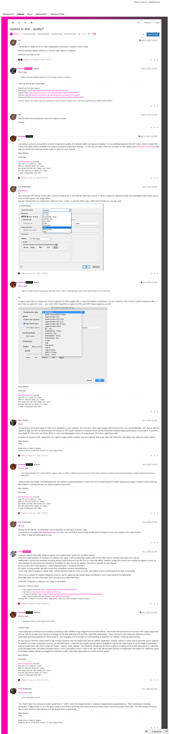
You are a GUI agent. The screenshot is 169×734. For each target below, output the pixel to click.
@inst (36, 68)
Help (29, 14)
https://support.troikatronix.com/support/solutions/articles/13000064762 (54, 93)
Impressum (154, 2)
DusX (20, 551)
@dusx (21, 616)
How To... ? (18, 34)
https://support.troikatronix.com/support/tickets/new (50, 90)
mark (20, 420)
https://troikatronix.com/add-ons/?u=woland (65, 95)
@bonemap (26, 187)
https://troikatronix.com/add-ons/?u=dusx (47, 592)
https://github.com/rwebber (60, 596)
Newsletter (57, 14)
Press (137, 2)
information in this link (145, 147)
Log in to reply (153, 34)
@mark (37, 464)
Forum (20, 14)
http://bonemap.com (25, 162)
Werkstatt (42, 14)
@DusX (37, 612)
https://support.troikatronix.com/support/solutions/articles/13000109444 (59, 97)
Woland (21, 69)
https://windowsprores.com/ (49, 532)
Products (8, 14)
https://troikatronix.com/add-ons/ (36, 95)
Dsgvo (144, 2)
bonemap (21, 136)
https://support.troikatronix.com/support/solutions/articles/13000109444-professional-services (70, 594)
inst (19, 40)
